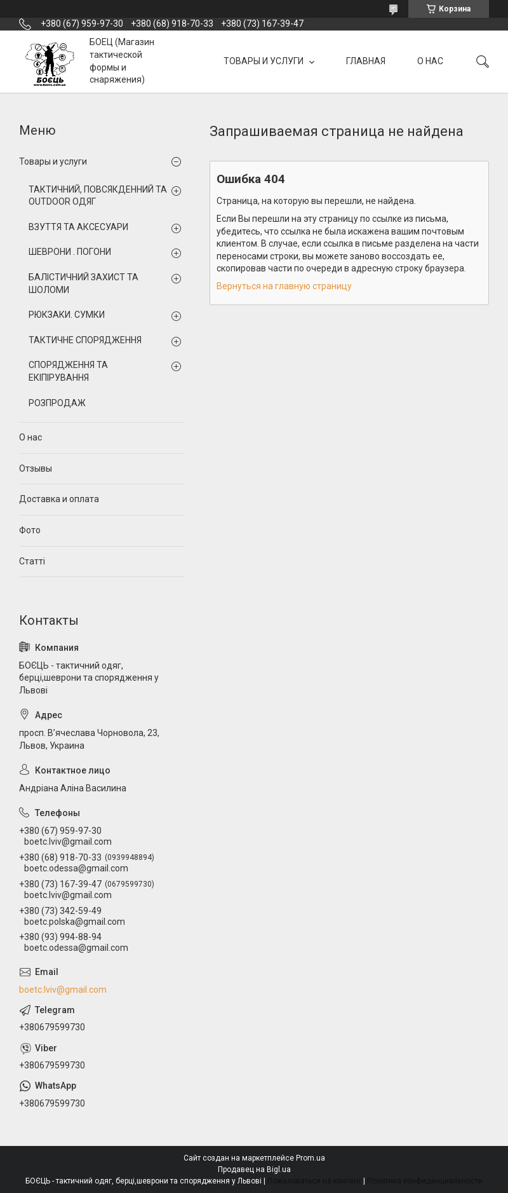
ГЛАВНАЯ (365, 61)
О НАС (430, 61)
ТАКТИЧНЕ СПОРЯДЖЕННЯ (85, 340)
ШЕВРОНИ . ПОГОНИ (70, 252)
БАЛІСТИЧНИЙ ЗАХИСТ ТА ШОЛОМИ (83, 283)
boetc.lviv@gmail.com (63, 990)
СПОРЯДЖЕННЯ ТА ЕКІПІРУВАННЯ (68, 371)
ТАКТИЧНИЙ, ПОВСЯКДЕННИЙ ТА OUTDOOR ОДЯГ (98, 195)
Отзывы (35, 468)
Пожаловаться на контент (314, 1180)
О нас (30, 437)
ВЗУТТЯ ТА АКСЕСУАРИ (78, 227)
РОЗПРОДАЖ (57, 403)
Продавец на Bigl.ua (254, 1169)
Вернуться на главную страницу (284, 286)
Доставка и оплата (59, 499)
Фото (30, 530)
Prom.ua (310, 1158)
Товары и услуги (53, 161)
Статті (32, 561)
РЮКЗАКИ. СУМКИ (67, 315)
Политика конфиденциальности (425, 1180)
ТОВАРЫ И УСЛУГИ (264, 61)
